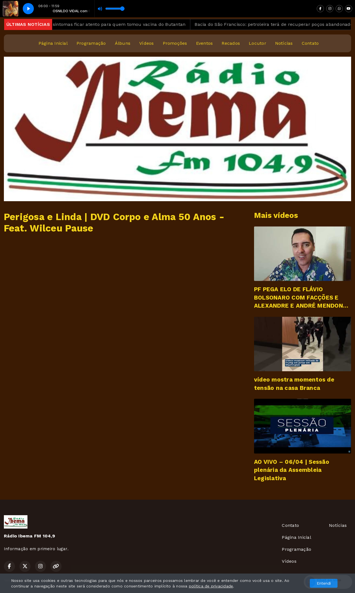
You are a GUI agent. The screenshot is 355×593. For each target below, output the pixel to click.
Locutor (257, 43)
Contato (310, 43)
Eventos (204, 43)
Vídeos (146, 43)
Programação (91, 43)
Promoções (175, 43)
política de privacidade (211, 586)
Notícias (284, 43)
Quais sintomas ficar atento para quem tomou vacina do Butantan (117, 24)
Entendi (324, 583)
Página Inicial (53, 43)
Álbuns (122, 43)
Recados (231, 43)
